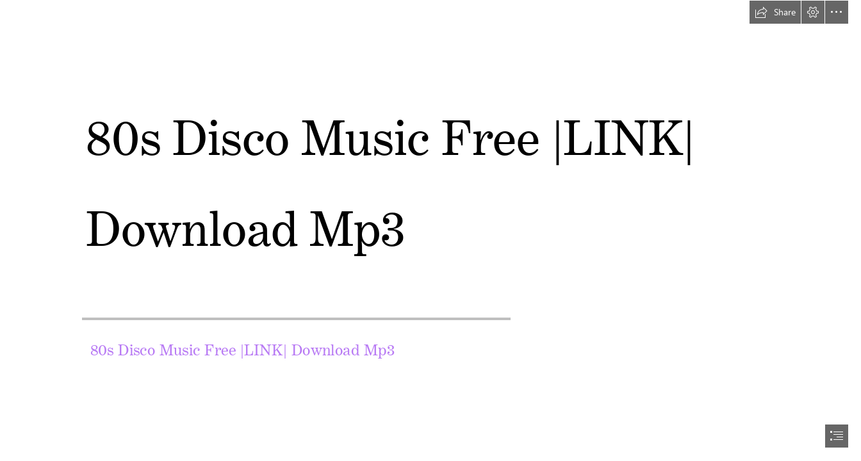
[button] (775, 12)
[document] (430, 230)
